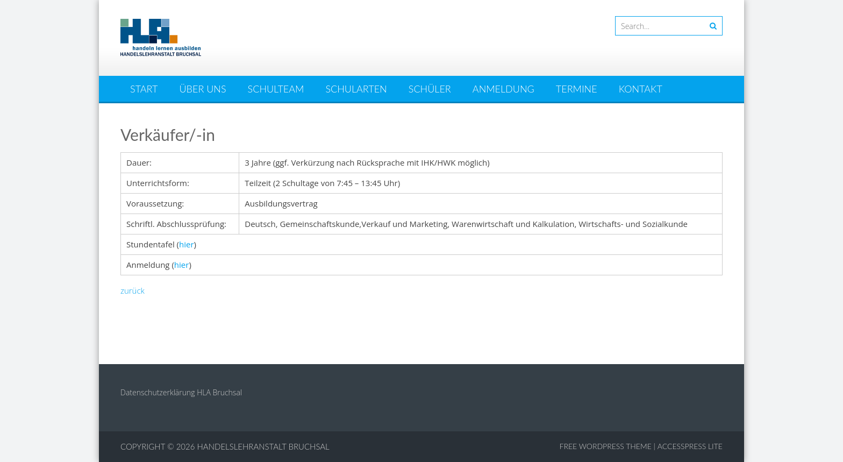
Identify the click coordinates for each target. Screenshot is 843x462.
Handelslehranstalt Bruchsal (263, 446)
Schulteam (276, 89)
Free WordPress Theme (606, 446)
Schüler (430, 89)
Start (144, 89)
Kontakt (640, 89)
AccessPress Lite (690, 446)
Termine (576, 89)
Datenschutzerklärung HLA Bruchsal (181, 392)
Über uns (203, 89)
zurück (132, 290)
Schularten (356, 89)
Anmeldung (503, 89)
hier (186, 244)
